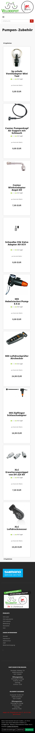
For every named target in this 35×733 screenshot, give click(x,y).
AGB (4, 643)
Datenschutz (7, 641)
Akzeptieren (29, 730)
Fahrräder (6, 617)
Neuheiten (6, 626)
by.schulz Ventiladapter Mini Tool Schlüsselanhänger (17, 75)
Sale (4, 628)
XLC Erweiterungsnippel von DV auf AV (17, 472)
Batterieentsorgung (9, 645)
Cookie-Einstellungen (9, 730)
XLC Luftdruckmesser (17, 528)
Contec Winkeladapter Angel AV (16, 187)
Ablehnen (21, 730)
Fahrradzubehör (8, 619)
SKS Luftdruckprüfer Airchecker (16, 357)
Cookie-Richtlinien (12, 726)
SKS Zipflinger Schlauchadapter (17, 414)
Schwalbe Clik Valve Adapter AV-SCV (16, 243)
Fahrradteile (6, 621)
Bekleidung (6, 623)
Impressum (6, 638)
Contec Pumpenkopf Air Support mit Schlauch (16, 130)
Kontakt (5, 636)
